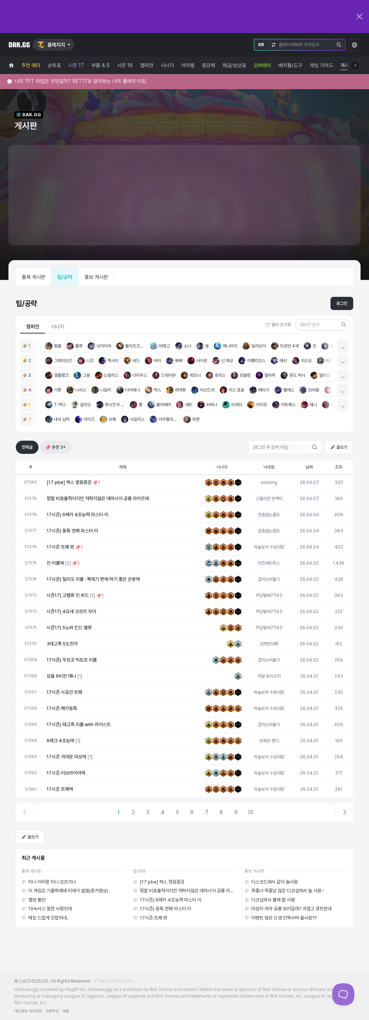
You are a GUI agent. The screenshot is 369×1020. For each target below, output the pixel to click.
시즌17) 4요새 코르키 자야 (71, 611)
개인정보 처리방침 (28, 1011)
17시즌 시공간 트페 (64, 692)
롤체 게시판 (33, 277)
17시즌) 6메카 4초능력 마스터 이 (77, 514)
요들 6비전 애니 (61, 676)
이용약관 (52, 1011)
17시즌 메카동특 (62, 708)
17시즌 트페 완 (60, 547)
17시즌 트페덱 (60, 789)
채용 (65, 1011)
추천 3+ (56, 447)
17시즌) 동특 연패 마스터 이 (72, 530)
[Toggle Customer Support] (343, 994)
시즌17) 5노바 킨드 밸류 (69, 627)
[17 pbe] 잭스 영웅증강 (69, 482)
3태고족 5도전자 (62, 643)
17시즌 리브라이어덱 (66, 773)
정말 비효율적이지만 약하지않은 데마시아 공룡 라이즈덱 (98, 498)
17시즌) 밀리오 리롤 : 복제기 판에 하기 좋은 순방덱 (93, 579)
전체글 (27, 447)
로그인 (341, 303)
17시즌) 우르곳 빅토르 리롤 (72, 660)
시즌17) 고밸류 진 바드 (68, 595)
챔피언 (32, 326)
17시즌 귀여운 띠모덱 (66, 756)
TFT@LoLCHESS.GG (113, 981)
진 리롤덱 (55, 563)
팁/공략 (64, 277)
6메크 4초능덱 (60, 740)
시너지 (57, 326)
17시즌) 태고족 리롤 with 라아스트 (79, 724)
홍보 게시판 (96, 277)
